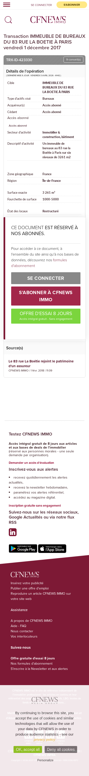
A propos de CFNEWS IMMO (31, 620)
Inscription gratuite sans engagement (35, 505)
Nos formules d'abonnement (31, 663)
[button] (7, 18)
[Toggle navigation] (5, 4)
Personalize (45, 760)
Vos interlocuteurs (24, 636)
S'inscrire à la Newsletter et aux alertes (39, 668)
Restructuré (50, 211)
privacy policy (44, 739)
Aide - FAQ (18, 625)
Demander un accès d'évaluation (31, 462)
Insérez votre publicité (27, 583)
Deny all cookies (61, 749)
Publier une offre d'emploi (30, 588)
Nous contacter (22, 631)
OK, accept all (28, 749)
